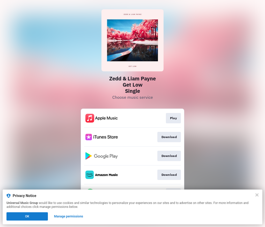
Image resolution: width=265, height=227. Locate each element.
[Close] (257, 195)
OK (27, 216)
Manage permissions (68, 216)
